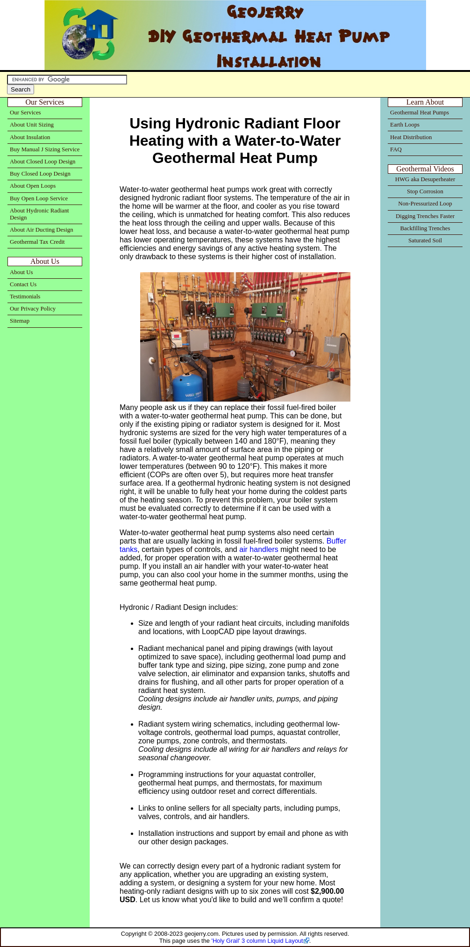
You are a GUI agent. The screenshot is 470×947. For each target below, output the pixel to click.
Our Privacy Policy (33, 308)
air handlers (258, 549)
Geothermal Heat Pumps (419, 112)
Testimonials (25, 296)
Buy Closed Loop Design (40, 173)
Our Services (25, 112)
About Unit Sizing (32, 124)
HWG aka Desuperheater (425, 179)
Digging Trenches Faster (425, 216)
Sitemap (19, 321)
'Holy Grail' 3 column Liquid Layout (257, 940)
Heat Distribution (411, 137)
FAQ (396, 149)
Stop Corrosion (425, 191)
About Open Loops (33, 186)
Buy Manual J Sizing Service (44, 149)
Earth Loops (405, 124)
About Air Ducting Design (41, 229)
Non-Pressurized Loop (425, 203)
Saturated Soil (425, 240)
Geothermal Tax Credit (37, 242)
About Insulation (30, 137)
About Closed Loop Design (42, 161)
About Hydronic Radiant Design (39, 214)
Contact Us (23, 284)
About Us (21, 272)
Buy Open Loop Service (39, 198)
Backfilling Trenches (425, 228)
